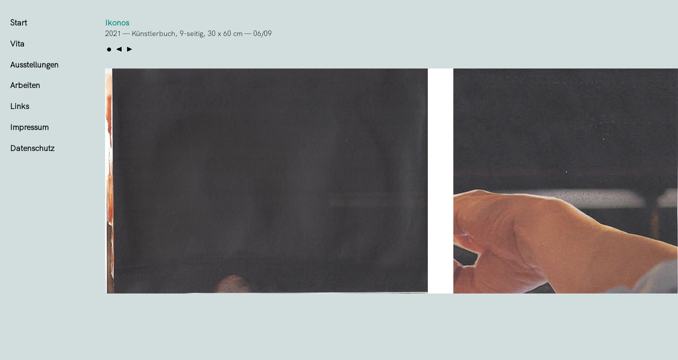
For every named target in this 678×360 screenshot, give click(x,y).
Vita (17, 43)
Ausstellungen (34, 65)
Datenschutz (32, 148)
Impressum (29, 127)
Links (19, 106)
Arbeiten (25, 85)
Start (18, 23)
